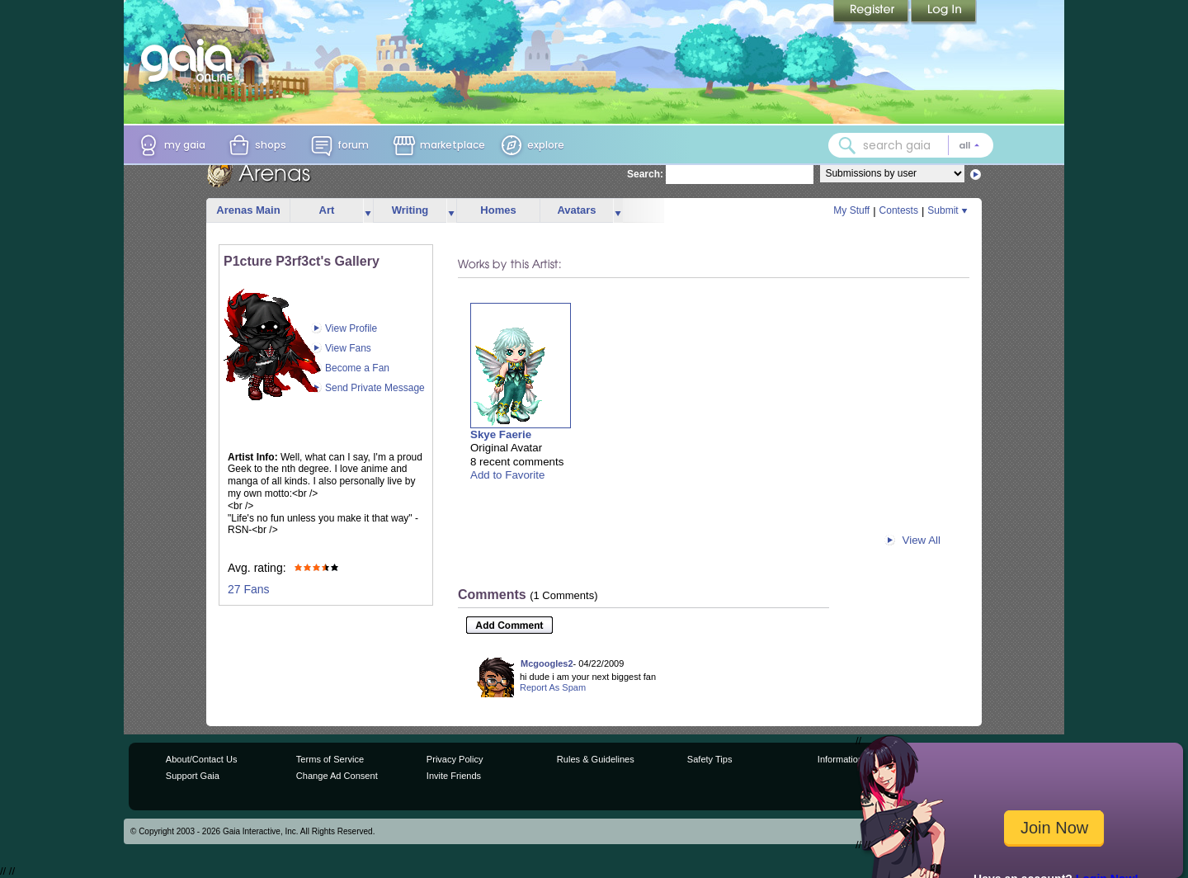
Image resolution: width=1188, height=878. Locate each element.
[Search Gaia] (847, 145)
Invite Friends (454, 776)
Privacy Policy (455, 759)
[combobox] (910, 145)
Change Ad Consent (337, 776)
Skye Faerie (500, 434)
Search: (645, 174)
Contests (898, 210)
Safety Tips (710, 759)
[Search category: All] (969, 145)
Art (327, 210)
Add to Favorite (507, 475)
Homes (498, 210)
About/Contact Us (202, 759)
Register (872, 12)
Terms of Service (330, 759)
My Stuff (851, 210)
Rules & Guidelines (595, 759)
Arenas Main (248, 210)
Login (944, 12)
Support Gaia (192, 776)
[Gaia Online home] (190, 60)
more (368, 211)
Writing (410, 210)
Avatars (576, 210)
